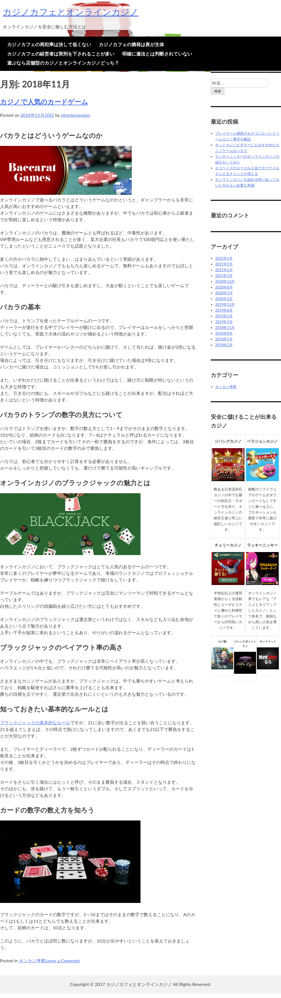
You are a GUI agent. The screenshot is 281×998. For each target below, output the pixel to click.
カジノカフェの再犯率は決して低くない (49, 44)
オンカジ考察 (32, 960)
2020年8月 (224, 287)
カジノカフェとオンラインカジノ (71, 11)
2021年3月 (224, 275)
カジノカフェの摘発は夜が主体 (131, 44)
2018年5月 (224, 339)
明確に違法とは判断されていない (157, 54)
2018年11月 (225, 327)
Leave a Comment (62, 960)
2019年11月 (225, 304)
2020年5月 (224, 293)
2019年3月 (224, 322)
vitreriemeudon (75, 115)
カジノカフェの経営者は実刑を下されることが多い (60, 54)
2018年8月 (224, 333)
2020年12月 (225, 281)
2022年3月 (224, 258)
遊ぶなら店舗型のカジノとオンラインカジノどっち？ (63, 63)
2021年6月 (224, 270)
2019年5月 (224, 316)
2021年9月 (224, 264)
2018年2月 (224, 345)
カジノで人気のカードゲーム (44, 102)
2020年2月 (224, 298)
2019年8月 (224, 310)
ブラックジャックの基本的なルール (35, 722)
